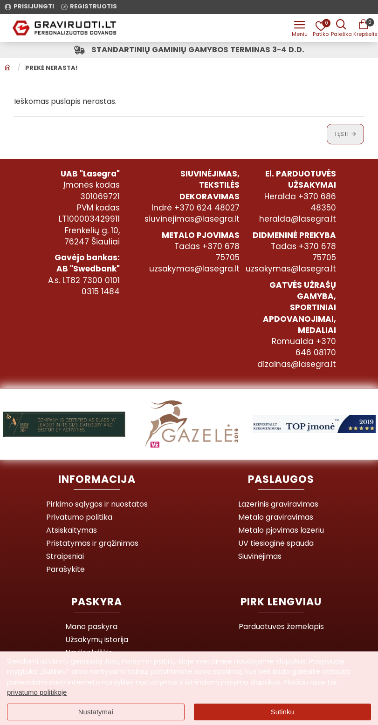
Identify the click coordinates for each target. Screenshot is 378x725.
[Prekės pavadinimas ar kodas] (341, 28)
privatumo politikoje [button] (37, 692)
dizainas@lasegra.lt (296, 364)
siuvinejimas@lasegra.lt (192, 219)
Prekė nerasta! (51, 69)
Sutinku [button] (282, 712)
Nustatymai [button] (95, 712)
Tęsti (341, 135)
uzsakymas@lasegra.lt (194, 269)
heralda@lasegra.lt (297, 219)
